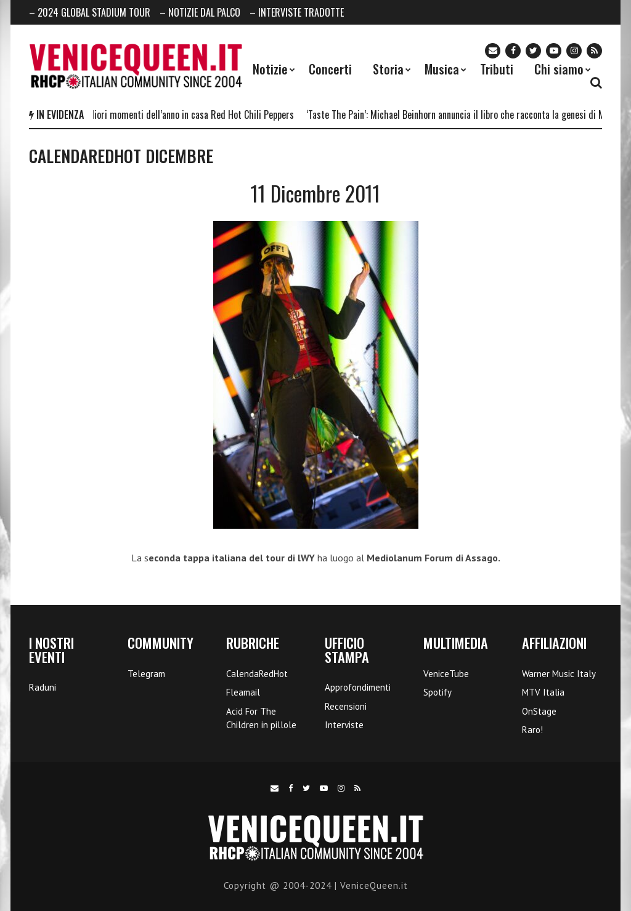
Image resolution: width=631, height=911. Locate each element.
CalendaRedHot (257, 674)
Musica (442, 69)
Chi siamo (559, 69)
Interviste (344, 725)
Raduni (42, 687)
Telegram (146, 674)
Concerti (330, 69)
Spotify (437, 692)
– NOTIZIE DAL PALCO (200, 12)
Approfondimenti (358, 687)
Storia (388, 69)
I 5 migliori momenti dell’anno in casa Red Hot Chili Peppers (184, 114)
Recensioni (346, 706)
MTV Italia (543, 692)
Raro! (532, 730)
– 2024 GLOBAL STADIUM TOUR (89, 12)
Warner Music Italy (559, 674)
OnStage (539, 711)
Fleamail (243, 692)
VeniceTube (446, 674)
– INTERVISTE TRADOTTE (297, 12)
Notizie (270, 69)
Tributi (496, 69)
